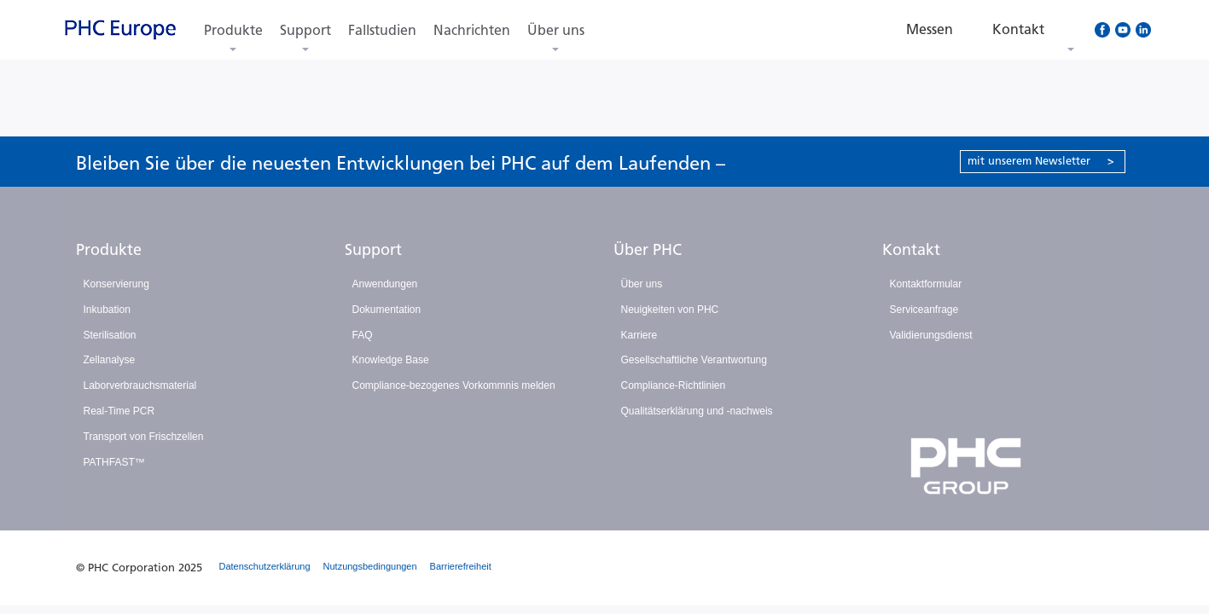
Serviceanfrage (924, 310)
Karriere (639, 335)
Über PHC (647, 249)
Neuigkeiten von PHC (670, 310)
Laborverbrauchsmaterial (140, 385)
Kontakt (911, 249)
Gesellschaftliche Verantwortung (694, 360)
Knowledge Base (390, 360)
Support (305, 30)
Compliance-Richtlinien (673, 385)
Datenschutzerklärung (265, 566)
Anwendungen (385, 284)
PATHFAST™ (114, 462)
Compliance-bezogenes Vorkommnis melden (453, 385)
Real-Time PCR (119, 411)
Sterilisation (110, 335)
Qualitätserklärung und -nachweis (697, 411)
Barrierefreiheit (460, 566)
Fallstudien (382, 30)
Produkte (233, 30)
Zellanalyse (110, 360)
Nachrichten (471, 30)
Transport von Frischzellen (144, 437)
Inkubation (107, 310)
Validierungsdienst (931, 335)
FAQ (362, 335)
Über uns (555, 30)
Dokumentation (386, 310)
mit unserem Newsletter (1041, 160)
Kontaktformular (926, 284)
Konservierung (116, 284)
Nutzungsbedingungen (370, 566)
